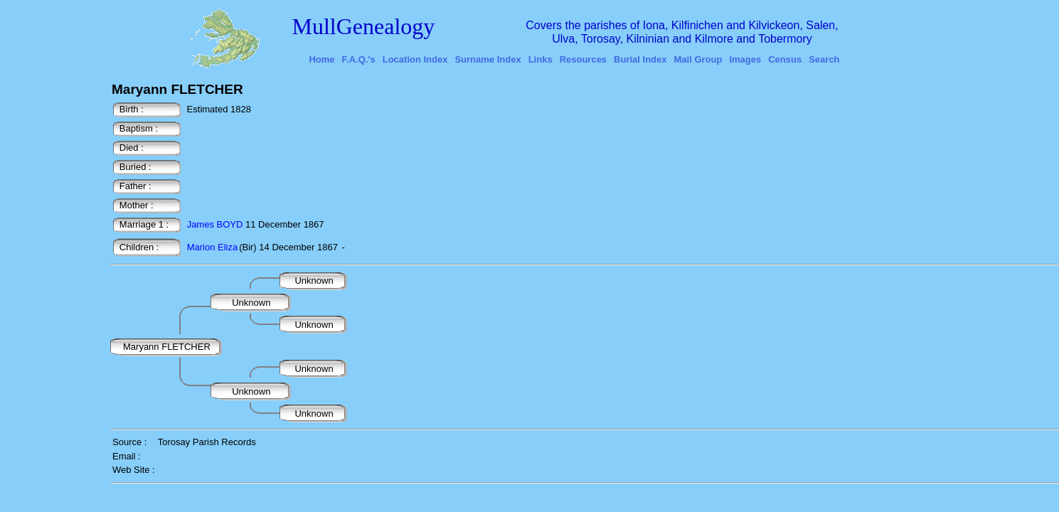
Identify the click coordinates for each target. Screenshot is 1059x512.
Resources (583, 59)
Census (785, 59)
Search (824, 59)
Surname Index (487, 59)
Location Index (415, 59)
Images (745, 59)
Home (321, 59)
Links (540, 59)
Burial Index (640, 59)
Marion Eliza (212, 247)
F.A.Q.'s (359, 59)
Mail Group (698, 59)
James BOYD (215, 224)
